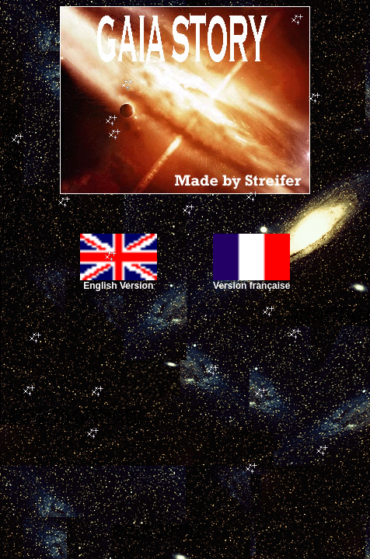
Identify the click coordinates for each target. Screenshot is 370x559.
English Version (118, 281)
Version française (251, 281)
